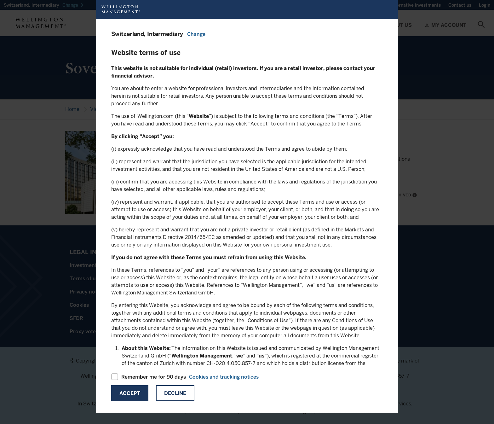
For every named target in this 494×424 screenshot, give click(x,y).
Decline (175, 393)
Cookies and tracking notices (224, 377)
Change (196, 34)
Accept (129, 393)
